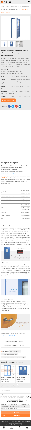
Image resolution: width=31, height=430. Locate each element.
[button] (18, 373)
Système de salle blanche (12, 6)
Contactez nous (8, 100)
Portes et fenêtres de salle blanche (10, 9)
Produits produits (25, 6)
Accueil (2, 6)
